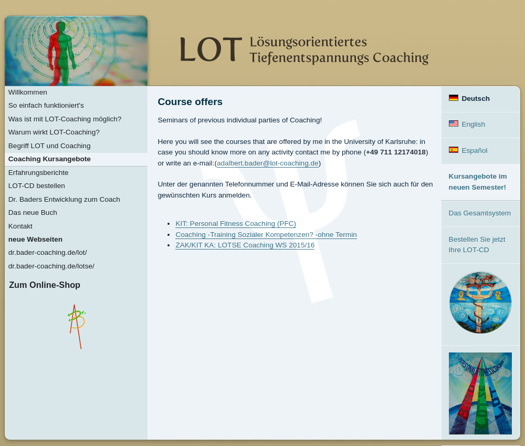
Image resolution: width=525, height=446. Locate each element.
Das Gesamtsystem (480, 213)
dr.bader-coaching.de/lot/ (47, 252)
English (467, 124)
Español (468, 150)
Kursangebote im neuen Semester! (478, 181)
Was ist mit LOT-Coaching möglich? (65, 119)
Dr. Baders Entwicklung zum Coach (64, 199)
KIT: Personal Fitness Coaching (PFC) (235, 223)
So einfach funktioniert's (46, 105)
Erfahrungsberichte (38, 173)
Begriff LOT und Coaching (49, 146)
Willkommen (27, 92)
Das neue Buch (32, 212)
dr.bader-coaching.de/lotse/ (51, 266)
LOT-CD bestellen (36, 186)
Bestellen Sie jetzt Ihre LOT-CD (477, 244)
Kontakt (20, 226)
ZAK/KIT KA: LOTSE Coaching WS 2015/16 (244, 245)
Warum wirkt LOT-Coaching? (54, 132)
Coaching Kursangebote (49, 159)
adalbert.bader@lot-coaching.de (268, 163)
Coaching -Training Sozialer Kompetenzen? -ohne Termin (265, 234)
